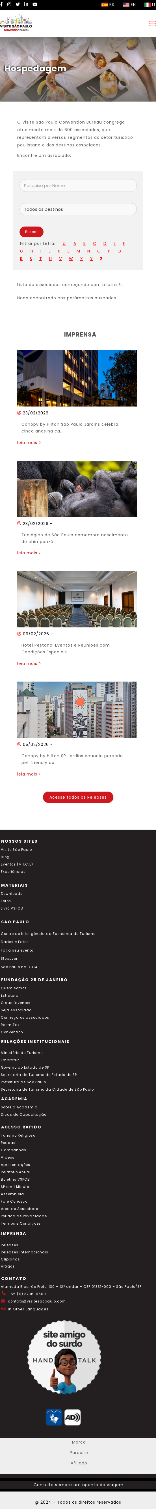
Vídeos (7, 1157)
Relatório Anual (16, 1172)
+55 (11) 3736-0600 (27, 1294)
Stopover (9, 958)
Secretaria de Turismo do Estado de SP (39, 1075)
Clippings (10, 1259)
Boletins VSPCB (15, 1179)
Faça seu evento (17, 950)
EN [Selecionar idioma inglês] (129, 4)
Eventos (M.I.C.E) (17, 864)
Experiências (13, 871)
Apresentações (15, 1165)
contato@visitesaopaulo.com (37, 1301)
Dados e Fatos (15, 942)
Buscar (31, 231)
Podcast (9, 1143)
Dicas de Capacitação (23, 1114)
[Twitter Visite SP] (18, 4)
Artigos (8, 1266)
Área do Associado (19, 1209)
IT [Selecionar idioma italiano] (150, 4)
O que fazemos (16, 1003)
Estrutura (10, 995)
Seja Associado (16, 1010)
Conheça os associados (25, 1017)
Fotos (6, 901)
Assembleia (12, 1194)
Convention (12, 1032)
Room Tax (10, 1025)
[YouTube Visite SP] (35, 4)
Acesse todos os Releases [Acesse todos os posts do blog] (78, 797)
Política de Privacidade (24, 1216)
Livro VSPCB (12, 908)
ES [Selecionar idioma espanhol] (107, 4)
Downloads (12, 893)
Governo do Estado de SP (25, 1067)
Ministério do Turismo (22, 1053)
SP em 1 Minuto (15, 1187)
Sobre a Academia (19, 1107)
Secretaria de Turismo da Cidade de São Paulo (47, 1089)
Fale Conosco (14, 1201)
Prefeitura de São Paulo (23, 1082)
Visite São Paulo (16, 849)
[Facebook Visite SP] (1, 4)
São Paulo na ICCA (19, 967)
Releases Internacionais (24, 1252)
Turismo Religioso (18, 1135)
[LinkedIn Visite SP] (26, 4)
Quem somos (14, 988)
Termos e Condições (21, 1223)
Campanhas (13, 1150)
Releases (9, 1245)
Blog (5, 857)
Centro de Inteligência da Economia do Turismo (48, 934)
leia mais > (29, 442)
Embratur (10, 1060)
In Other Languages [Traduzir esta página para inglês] (28, 1309)
